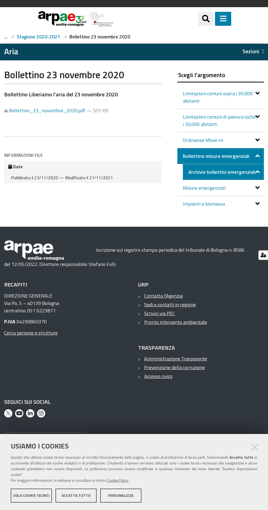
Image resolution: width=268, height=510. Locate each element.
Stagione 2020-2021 (38, 36)
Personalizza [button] (120, 495)
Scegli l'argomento (201, 75)
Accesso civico (158, 376)
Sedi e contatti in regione (170, 304)
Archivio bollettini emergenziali (5, 36)
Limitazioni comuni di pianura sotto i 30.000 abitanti (219, 120)
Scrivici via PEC (159, 313)
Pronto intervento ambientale (175, 322)
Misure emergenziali (205, 188)
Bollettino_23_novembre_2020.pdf (45, 110)
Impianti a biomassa (204, 204)
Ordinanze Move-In (203, 140)
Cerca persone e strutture (31, 333)
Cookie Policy (117, 480)
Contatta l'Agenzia (163, 295)
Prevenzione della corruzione (174, 367)
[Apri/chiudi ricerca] (212, 19)
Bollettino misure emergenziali (216, 156)
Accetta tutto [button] (76, 495)
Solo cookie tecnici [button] (31, 495)
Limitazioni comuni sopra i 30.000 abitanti (218, 97)
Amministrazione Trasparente (175, 358)
